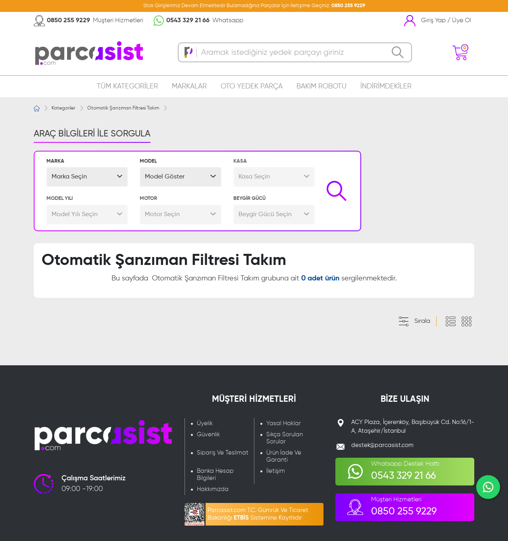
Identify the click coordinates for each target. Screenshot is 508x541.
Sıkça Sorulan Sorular (284, 438)
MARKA (55, 161)
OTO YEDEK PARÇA (252, 86)
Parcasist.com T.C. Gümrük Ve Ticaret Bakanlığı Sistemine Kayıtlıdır (258, 514)
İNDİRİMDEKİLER (386, 86)
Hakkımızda (213, 489)
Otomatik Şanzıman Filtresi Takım (123, 108)
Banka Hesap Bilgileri (215, 474)
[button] (87, 177)
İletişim (275, 471)
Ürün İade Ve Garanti (283, 456)
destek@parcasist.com (382, 445)
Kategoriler (63, 108)
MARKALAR (189, 86)
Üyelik (205, 423)
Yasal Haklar (283, 423)
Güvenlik (208, 434)
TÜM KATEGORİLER (127, 86)
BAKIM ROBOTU (321, 86)
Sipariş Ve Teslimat (222, 453)
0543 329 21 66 (188, 20)
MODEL (148, 161)
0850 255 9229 (348, 5)
